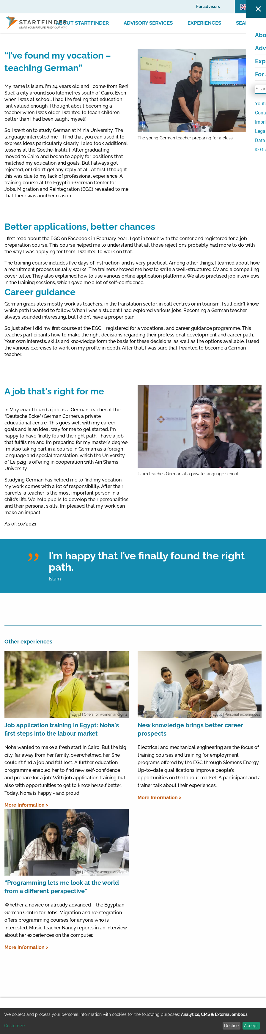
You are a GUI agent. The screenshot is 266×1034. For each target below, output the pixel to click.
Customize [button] (14, 1025)
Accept (251, 1025)
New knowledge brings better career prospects (190, 729)
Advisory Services (148, 23)
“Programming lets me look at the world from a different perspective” (61, 887)
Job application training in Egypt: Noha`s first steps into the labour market (61, 729)
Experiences (204, 23)
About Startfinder (82, 23)
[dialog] (133, 1021)
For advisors (208, 6)
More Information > (26, 805)
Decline (231, 1025)
